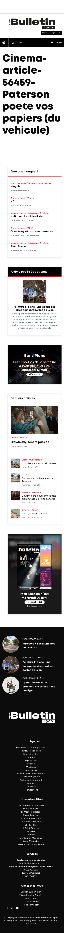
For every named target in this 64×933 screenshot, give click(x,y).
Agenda (31, 783)
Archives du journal (30, 777)
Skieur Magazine (30, 841)
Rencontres (31, 770)
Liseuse (56, 42)
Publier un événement (31, 780)
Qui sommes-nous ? (47, 921)
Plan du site (31, 924)
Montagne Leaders (31, 818)
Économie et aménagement (31, 748)
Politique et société (31, 751)
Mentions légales (27, 921)
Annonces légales (49, 33)
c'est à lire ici (34, 602)
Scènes (31, 764)
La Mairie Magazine (31, 822)
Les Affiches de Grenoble (31, 805)
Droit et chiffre (30, 754)
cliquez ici (38, 863)
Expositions (31, 760)
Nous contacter (31, 905)
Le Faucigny (31, 825)
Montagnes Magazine (31, 838)
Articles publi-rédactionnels (31, 774)
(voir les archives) (34, 606)
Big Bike (31, 831)
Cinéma (31, 757)
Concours (31, 787)
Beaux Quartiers (31, 815)
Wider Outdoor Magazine (31, 844)
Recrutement (31, 790)
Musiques (31, 767)
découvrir (34, 374)
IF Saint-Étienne (31, 828)
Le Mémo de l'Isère (30, 812)
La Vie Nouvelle (31, 809)
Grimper (31, 835)
